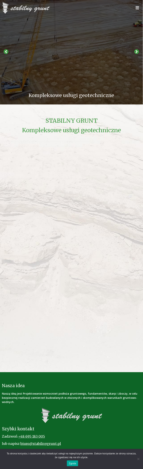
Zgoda (72, 463)
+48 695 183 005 (31, 436)
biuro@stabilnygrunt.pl (40, 443)
